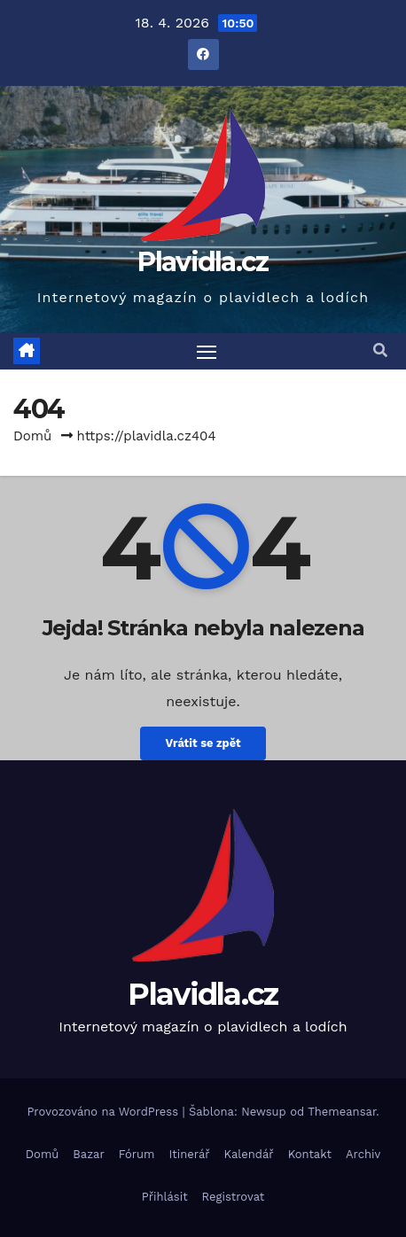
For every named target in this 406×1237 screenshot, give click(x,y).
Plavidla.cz (202, 261)
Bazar (88, 1154)
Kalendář (249, 1154)
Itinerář (189, 1154)
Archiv (363, 1154)
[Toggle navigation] (206, 351)
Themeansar (342, 1111)
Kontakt (310, 1154)
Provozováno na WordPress (104, 1111)
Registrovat (233, 1196)
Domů (32, 436)
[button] (380, 350)
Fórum (137, 1154)
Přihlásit (165, 1196)
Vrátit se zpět (202, 743)
